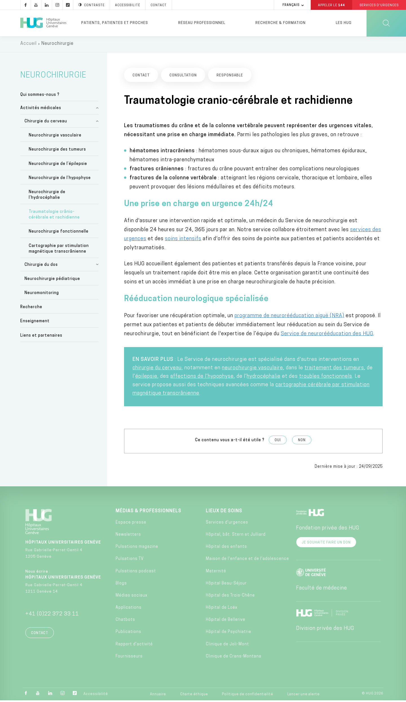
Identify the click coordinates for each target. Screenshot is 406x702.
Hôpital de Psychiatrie (228, 634)
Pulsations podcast (136, 573)
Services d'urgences (227, 524)
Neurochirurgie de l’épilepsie (58, 165)
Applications (129, 609)
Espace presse (131, 524)
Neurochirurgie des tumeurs (57, 151)
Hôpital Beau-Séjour (226, 585)
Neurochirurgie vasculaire (55, 137)
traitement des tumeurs (334, 369)
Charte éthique (194, 695)
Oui (278, 441)
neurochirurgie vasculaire (252, 369)
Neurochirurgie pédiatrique (52, 280)
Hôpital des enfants (226, 548)
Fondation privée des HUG (327, 529)
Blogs (121, 585)
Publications (128, 634)
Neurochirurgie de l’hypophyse (60, 179)
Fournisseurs (129, 658)
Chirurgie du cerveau (46, 123)
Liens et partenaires (41, 337)
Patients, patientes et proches (114, 23)
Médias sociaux (131, 597)
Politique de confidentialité (247, 695)
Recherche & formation (280, 23)
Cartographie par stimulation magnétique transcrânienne (59, 250)
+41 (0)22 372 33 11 (52, 615)
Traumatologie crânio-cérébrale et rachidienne (54, 216)
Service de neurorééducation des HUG (327, 335)
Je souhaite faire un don (326, 544)
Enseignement (35, 323)
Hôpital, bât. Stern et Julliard (236, 536)
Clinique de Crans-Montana (233, 658)
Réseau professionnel (201, 23)
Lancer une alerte (303, 695)
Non (302, 441)
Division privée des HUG (325, 630)
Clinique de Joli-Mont (227, 646)
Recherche (31, 308)
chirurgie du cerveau (157, 369)
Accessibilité (95, 695)
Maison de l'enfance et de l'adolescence (247, 560)
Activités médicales (40, 109)
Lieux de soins (224, 512)
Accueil (28, 45)
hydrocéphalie (264, 378)
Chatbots (125, 621)
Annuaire (158, 695)
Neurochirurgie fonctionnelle (59, 233)
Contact (39, 634)
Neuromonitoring (42, 294)
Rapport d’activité (134, 646)
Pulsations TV (130, 560)
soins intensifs (183, 240)
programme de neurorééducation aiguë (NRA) (289, 317)
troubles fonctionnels (325, 378)
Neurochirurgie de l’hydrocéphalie (47, 196)
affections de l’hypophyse (202, 378)
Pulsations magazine (137, 548)
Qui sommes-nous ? (39, 96)
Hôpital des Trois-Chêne (230, 597)
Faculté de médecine (321, 589)
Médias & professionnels (148, 512)
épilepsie (146, 378)
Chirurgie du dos (41, 266)
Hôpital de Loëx (221, 609)
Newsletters (128, 536)
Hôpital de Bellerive (225, 621)
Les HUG (344, 23)
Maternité (216, 573)
